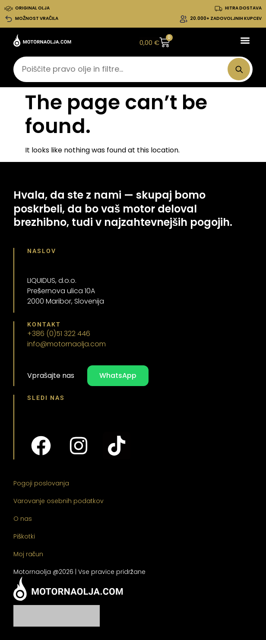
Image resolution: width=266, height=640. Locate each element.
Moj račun (28, 554)
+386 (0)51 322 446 (58, 334)
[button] (245, 40)
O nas (22, 518)
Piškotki (24, 536)
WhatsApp (117, 375)
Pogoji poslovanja (41, 483)
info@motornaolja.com (66, 344)
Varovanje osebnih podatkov (58, 501)
